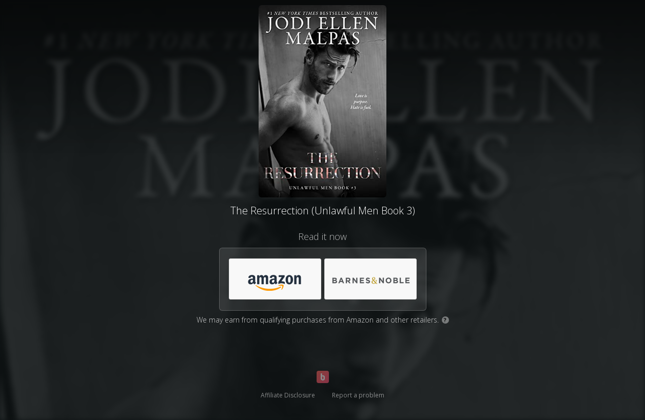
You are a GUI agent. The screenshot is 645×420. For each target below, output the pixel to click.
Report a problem (358, 395)
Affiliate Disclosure (288, 395)
